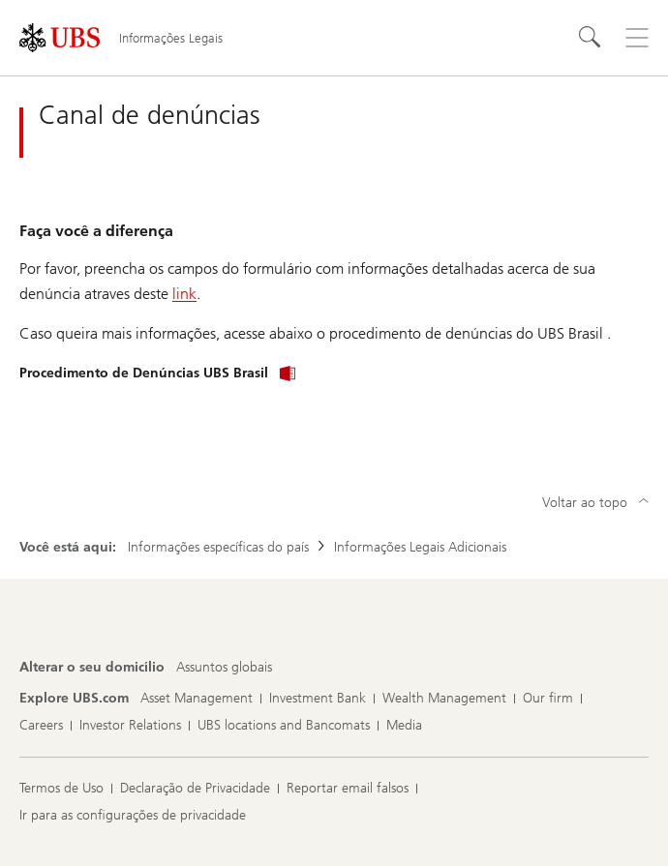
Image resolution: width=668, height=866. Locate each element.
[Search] (590, 37)
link (184, 293)
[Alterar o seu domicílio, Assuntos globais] (224, 667)
